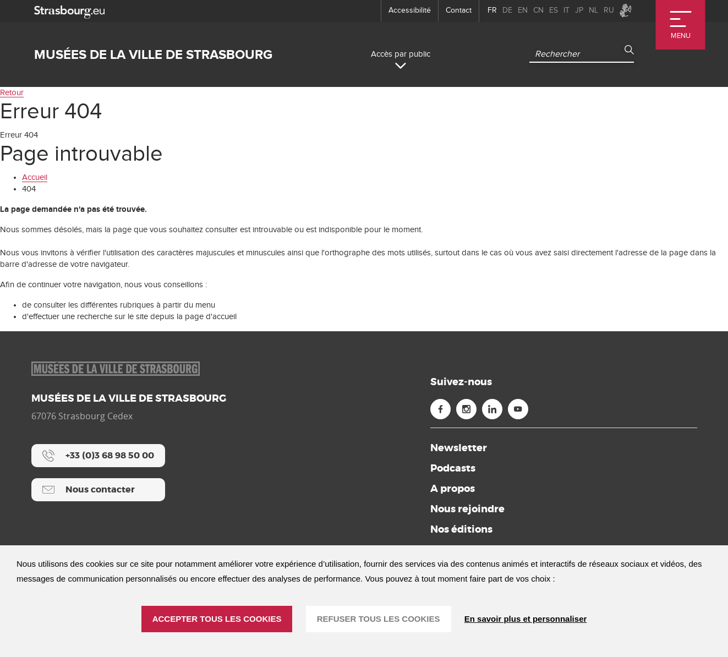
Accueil (34, 177)
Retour (12, 92)
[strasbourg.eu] (69, 10)
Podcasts (452, 468)
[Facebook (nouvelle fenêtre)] (440, 409)
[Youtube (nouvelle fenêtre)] (518, 409)
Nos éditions (461, 529)
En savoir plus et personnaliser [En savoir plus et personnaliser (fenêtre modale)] (525, 618)
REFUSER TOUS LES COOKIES (378, 618)
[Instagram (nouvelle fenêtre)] (466, 409)
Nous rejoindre (467, 509)
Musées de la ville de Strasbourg (153, 55)
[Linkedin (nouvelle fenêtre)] (492, 409)
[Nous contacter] (98, 489)
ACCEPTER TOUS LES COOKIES (217, 618)
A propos (452, 489)
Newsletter (458, 448)
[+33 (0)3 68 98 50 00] (98, 455)
